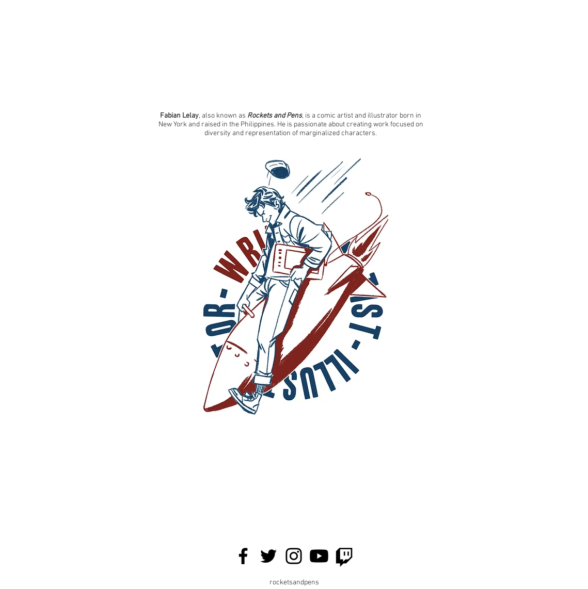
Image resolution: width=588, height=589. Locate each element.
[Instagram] (294, 556)
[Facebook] (243, 556)
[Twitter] (268, 556)
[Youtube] (319, 556)
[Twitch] (344, 556)
